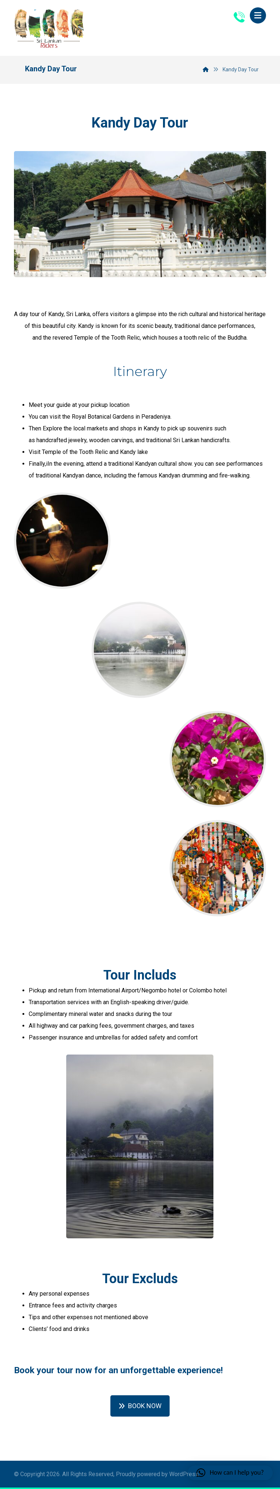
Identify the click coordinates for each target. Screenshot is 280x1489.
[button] (258, 15)
